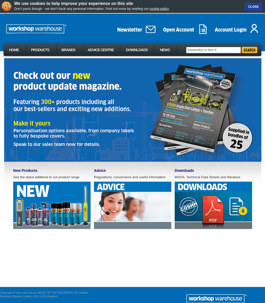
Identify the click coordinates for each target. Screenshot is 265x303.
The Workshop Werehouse (47, 28)
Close (253, 7)
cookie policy (159, 9)
